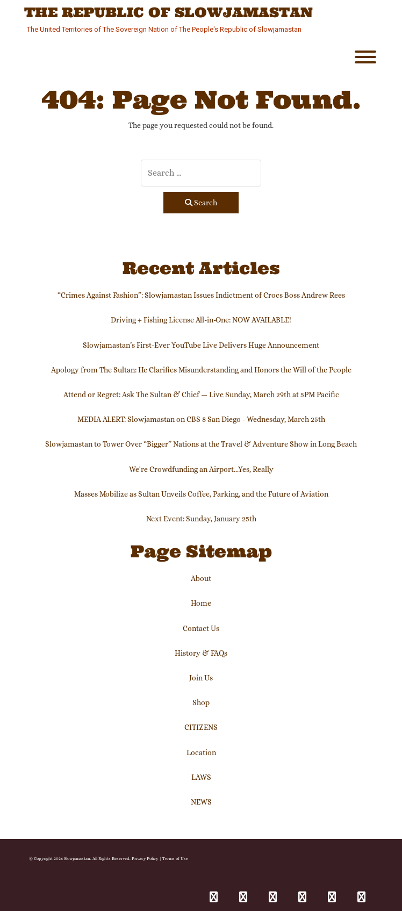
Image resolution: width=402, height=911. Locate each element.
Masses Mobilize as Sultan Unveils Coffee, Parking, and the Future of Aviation (201, 494)
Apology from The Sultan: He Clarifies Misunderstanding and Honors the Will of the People (201, 369)
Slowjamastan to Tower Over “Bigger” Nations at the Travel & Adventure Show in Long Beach (201, 444)
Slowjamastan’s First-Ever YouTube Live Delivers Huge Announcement (201, 345)
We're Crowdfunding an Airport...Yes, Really (201, 469)
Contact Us (201, 628)
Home (201, 603)
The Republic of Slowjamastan (168, 12)
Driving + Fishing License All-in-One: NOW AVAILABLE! (201, 319)
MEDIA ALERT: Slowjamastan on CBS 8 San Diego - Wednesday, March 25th (201, 419)
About (201, 578)
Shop (201, 702)
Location (201, 752)
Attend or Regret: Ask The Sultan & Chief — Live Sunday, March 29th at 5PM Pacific (201, 394)
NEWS (201, 802)
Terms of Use (175, 858)
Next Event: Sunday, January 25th (201, 518)
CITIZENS (201, 727)
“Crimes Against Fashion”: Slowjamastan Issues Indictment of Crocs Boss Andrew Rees (201, 295)
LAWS (201, 777)
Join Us (201, 677)
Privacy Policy (145, 858)
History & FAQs (201, 653)
